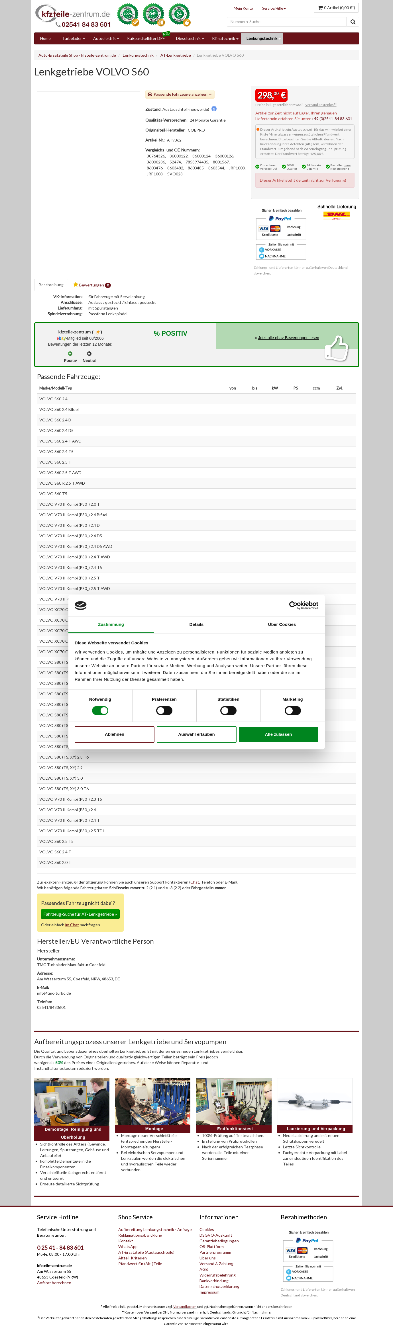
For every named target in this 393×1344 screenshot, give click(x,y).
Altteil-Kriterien (132, 1257)
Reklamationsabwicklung (140, 1235)
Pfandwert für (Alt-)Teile (140, 1263)
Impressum (209, 1292)
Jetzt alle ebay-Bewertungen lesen (288, 337)
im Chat (72, 924)
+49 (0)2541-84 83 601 (331, 118)
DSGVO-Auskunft (215, 1235)
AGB (203, 1269)
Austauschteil (302, 129)
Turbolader (72, 38)
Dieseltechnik (188, 38)
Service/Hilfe (274, 8)
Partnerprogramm (215, 1252)
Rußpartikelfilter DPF (146, 38)
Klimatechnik (223, 38)
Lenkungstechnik (262, 38)
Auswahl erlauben (196, 734)
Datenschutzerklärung (219, 1286)
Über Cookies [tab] (282, 624)
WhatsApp (128, 1246)
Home (45, 38)
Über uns (207, 1257)
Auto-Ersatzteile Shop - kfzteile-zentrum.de (77, 55)
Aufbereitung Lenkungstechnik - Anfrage (155, 1229)
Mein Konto (243, 8)
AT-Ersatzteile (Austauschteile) (146, 1252)
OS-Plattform (211, 1246)
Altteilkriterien (323, 139)
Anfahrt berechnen (54, 1282)
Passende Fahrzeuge (172, 94)
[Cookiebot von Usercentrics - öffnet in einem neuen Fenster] (293, 605)
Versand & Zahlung (216, 1263)
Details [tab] (197, 624)
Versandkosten (185, 1306)
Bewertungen (92, 285)
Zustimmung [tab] (111, 624)
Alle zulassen (278, 734)
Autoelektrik (104, 38)
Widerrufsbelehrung (217, 1275)
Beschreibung (51, 284)
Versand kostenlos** (321, 105)
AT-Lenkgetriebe (175, 55)
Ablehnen (114, 734)
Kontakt (125, 1240)
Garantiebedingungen (219, 1240)
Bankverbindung (214, 1280)
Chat (194, 882)
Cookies (206, 1229)
